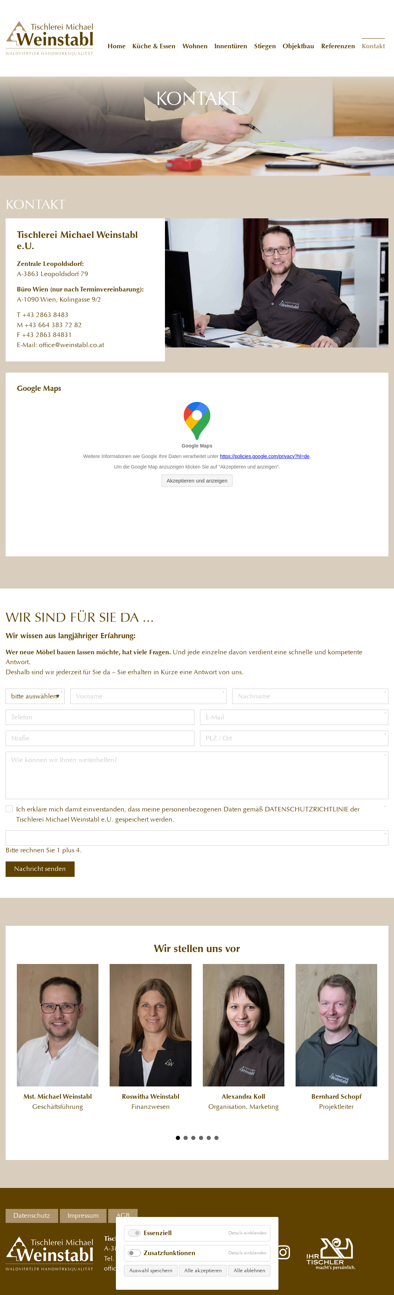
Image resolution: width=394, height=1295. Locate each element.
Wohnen (195, 46)
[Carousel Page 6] (216, 1138)
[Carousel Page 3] (193, 1138)
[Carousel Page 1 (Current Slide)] (178, 1138)
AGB (123, 1215)
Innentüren (230, 46)
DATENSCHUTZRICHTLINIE (306, 809)
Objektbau (298, 46)
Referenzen (338, 46)
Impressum (83, 1215)
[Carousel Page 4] (201, 1138)
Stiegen (265, 46)
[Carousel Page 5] (209, 1138)
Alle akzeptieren (203, 1270)
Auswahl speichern (150, 1270)
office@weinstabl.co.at (71, 345)
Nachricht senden (40, 869)
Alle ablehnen (249, 1270)
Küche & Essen (153, 46)
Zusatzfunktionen (169, 1253)
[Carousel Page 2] (186, 1138)
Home (117, 46)
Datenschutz (31, 1215)
